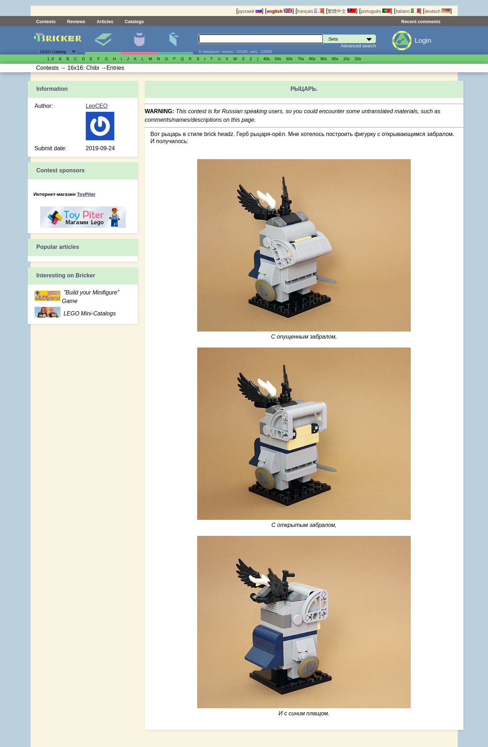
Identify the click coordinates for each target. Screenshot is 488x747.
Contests (46, 21)
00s (335, 59)
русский (250, 11)
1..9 (50, 59)
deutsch (437, 11)
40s (266, 59)
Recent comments (420, 21)
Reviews (76, 21)
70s (301, 59)
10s (346, 59)
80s (312, 59)
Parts (175, 40)
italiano (407, 11)
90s (323, 59)
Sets (103, 40)
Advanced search (358, 45)
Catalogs (134, 21)
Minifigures (139, 40)
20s (358, 59)
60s (289, 59)
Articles (104, 21)
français (310, 11)
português (375, 11)
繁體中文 (341, 11)
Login (423, 40)
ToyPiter (86, 194)
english (279, 11)
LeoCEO (96, 106)
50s (278, 59)
